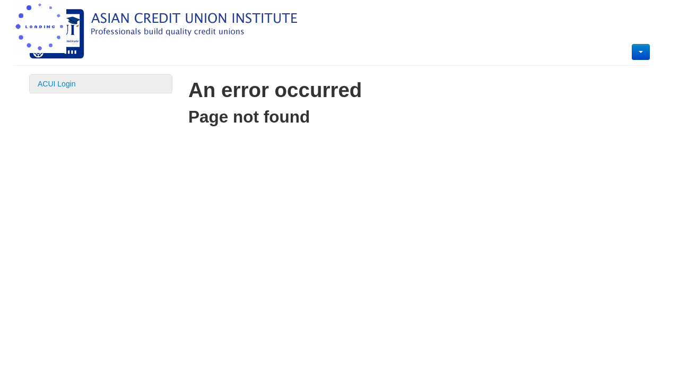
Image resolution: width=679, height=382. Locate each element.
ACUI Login (57, 84)
